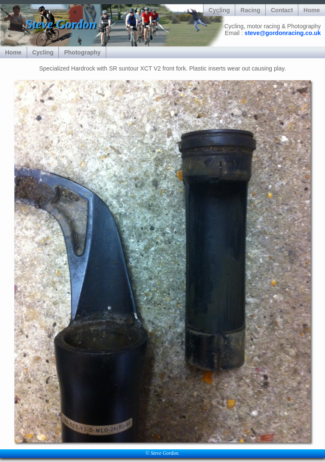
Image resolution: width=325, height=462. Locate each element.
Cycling (219, 10)
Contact (282, 10)
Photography (82, 52)
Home (311, 10)
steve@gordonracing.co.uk (283, 33)
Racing (250, 10)
